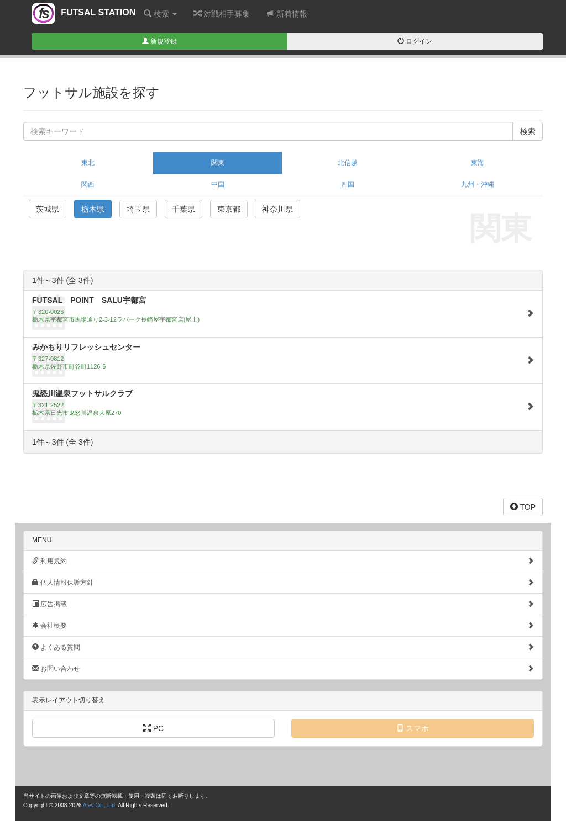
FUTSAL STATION (83, 16)
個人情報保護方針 (283, 582)
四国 (347, 184)
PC (153, 728)
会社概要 (283, 625)
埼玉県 (138, 209)
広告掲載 (283, 604)
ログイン (414, 41)
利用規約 (283, 561)
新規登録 (159, 41)
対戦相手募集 (221, 13)
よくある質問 (283, 647)
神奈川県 (277, 209)
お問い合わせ (283, 668)
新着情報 (286, 13)
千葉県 (183, 209)
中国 (217, 184)
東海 (477, 163)
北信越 (348, 163)
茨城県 (47, 209)
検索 (160, 13)
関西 (88, 184)
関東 (217, 163)
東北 (88, 163)
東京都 (228, 209)
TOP (523, 506)
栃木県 (92, 209)
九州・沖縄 (477, 184)
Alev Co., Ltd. (100, 805)
